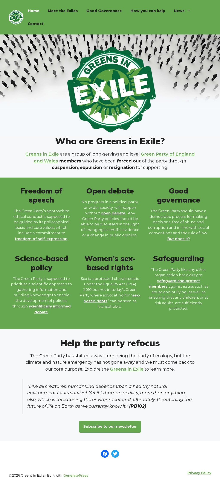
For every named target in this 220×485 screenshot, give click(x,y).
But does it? (178, 239)
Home (33, 10)
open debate (113, 213)
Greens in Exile (42, 154)
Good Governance (104, 10)
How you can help (147, 10)
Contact (36, 23)
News (184, 10)
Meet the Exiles (63, 10)
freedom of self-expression (41, 239)
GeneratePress (75, 475)
